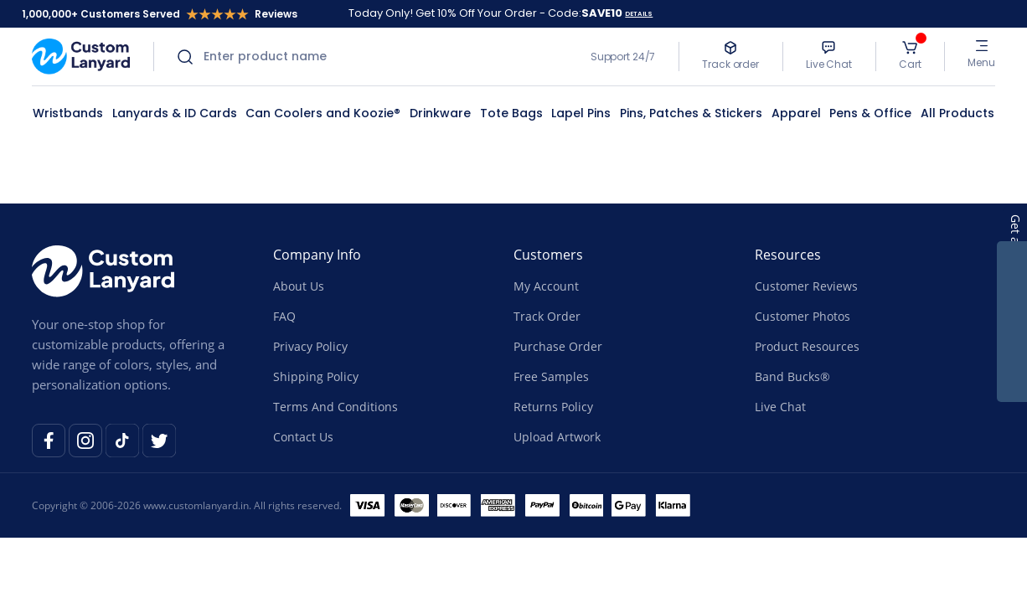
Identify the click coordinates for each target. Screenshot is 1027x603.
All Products (957, 113)
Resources (788, 254)
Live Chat (780, 407)
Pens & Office (870, 113)
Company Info (317, 254)
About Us (298, 286)
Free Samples (551, 376)
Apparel (796, 113)
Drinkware (440, 113)
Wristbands (68, 113)
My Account (546, 286)
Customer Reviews (806, 286)
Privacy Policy (310, 346)
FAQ (284, 316)
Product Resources (807, 346)
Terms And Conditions (335, 407)
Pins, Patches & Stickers (691, 113)
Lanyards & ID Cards (174, 113)
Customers (548, 254)
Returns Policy (553, 407)
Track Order (547, 316)
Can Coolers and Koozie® (322, 113)
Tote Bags (511, 113)
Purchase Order (558, 346)
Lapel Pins (581, 113)
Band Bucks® (792, 376)
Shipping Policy (316, 376)
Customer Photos (802, 316)
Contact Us (303, 437)
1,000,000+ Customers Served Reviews (159, 14)
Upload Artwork (557, 437)
